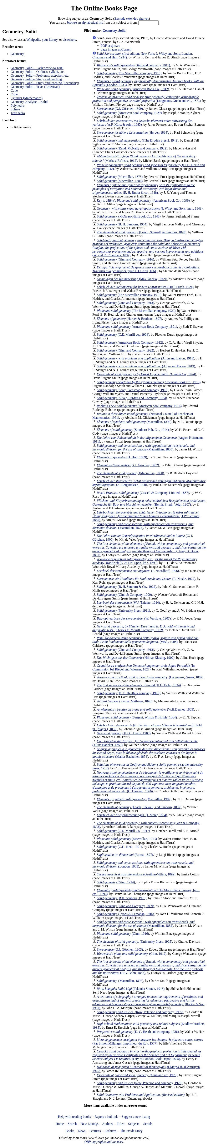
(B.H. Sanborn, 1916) (122, 898)
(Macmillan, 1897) (120, 981)
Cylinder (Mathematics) (26, 98)
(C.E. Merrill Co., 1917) (123, 831)
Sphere (15, 109)
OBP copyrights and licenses (103, 1141)
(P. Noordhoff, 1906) (138, 571)
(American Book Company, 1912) (130, 342)
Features (95, 1131)
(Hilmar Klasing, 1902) (135, 657)
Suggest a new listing (136, 1116)
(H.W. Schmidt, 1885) (146, 516)
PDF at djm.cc (110, 45)
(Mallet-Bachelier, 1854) (148, 752)
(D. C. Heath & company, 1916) (129, 693)
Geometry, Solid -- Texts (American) (35, 87)
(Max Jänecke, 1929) (132, 279)
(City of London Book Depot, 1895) (146, 1055)
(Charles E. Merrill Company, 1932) (143, 628)
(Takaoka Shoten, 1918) (130, 988)
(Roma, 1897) (125, 854)
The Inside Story (131, 1131)
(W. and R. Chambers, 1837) (147, 247)
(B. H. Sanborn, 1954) (122, 224)
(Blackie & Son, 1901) (148, 1002)
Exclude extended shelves (131, 18)
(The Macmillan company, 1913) (129, 295)
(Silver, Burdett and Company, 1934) (132, 398)
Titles (120, 1124)
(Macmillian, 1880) (143, 447)
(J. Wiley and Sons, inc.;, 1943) (150, 208)
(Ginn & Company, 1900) (124, 594)
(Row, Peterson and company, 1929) (139, 1083)
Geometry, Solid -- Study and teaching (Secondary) (45, 83)
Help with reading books (74, 1116)
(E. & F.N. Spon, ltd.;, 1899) (144, 561)
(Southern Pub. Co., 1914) (133, 429)
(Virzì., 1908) (145, 640)
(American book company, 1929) (129, 113)
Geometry (17, 54)
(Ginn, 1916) (123, 933)
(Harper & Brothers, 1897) (129, 318)
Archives (110, 1131)
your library (49, 39)
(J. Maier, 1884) (132, 815)
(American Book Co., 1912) (133, 89)
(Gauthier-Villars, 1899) (136, 874)
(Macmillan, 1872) (142, 526)
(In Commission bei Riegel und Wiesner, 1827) (143, 667)
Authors (107, 1124)
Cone (14, 90)
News (81, 1131)
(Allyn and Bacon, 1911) (145, 358)
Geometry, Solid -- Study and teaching (36, 79)
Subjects (133, 1124)
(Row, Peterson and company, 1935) (140, 1012)
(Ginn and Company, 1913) (125, 303)
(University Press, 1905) (134, 941)
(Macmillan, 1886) (120, 181)
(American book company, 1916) (139, 406)
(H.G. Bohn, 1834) (139, 685)
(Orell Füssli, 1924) (145, 287)
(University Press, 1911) (123, 610)
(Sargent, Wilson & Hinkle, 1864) (137, 717)
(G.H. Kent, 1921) (119, 847)
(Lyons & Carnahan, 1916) (125, 914)
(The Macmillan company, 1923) (136, 310)
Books (70, 1131)
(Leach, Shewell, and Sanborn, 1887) (139, 807)
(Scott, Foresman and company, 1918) (132, 390)
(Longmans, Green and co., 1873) (146, 98)
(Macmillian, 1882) (143, 923)
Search (72, 1124)
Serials (147, 1124)
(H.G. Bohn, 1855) (149, 967)
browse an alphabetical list (85, 22)
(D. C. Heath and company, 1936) (138, 1031)
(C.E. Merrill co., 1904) (123, 334)
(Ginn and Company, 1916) (125, 259)
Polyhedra (17, 105)
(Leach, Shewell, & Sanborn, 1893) (141, 232)
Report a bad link (106, 1116)
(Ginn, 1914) (116, 882)
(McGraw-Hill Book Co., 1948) (129, 216)
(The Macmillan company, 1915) (129, 73)
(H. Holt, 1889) (122, 457)
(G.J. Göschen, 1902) (128, 465)
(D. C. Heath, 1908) (124, 733)
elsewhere (69, 39)
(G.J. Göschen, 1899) (120, 108)
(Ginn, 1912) (131, 953)
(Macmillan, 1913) (127, 839)
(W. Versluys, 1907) (134, 618)
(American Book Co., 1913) (149, 382)
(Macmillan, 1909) (134, 799)
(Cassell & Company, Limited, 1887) (143, 492)
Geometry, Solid (114, 30)
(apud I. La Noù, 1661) (146, 269)
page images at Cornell (116, 49)
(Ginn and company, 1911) (133, 65)
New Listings (89, 1124)
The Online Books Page (104, 8)
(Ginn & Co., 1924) (146, 374)
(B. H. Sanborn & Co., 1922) (126, 586)
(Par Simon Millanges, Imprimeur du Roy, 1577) (147, 1041)
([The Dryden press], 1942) (137, 140)
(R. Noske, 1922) (146, 578)
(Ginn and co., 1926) (137, 1075)
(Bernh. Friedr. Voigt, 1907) (148, 502)
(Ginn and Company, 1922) (125, 350)
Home (60, 1124)
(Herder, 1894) (132, 132)
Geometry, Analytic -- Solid (29, 102)
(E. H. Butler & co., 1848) (143, 188)
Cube (14, 94)
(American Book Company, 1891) (137, 326)
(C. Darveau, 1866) (147, 782)
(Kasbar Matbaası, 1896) (124, 701)
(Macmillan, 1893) (134, 422)
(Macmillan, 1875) (120, 176)
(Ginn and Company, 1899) (125, 906)
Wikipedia (33, 39)
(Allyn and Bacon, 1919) (146, 366)
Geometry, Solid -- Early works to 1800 (37, 68)
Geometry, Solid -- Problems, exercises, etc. (40, 75)
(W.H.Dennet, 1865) (145, 709)
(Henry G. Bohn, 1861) (149, 549)
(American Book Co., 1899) (143, 200)
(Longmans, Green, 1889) (150, 677)
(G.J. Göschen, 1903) (120, 949)
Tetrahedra (18, 113)
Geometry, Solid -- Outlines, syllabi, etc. (38, 71)
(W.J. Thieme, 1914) (128, 602)
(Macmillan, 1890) (130, 473)
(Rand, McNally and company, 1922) (132, 148)
